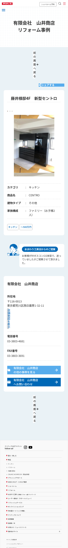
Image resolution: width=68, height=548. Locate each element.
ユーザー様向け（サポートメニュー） (20, 471)
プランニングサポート (15, 451)
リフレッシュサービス (15, 475)
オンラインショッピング (16, 479)
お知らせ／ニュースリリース (17, 500)
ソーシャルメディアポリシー (14, 516)
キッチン (11, 437)
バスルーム (11, 440)
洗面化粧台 (11, 444)
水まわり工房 (22, 467)
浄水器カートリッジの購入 (16, 483)
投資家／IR (11, 496)
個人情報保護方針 (11, 521)
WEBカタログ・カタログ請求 (17, 455)
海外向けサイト (13, 504)
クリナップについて (14, 488)
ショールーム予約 (48, 4)
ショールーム (12, 459)
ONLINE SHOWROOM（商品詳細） (19, 447)
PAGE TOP (34, 534)
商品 (9, 432)
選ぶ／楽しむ (12, 428)
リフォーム (11, 463)
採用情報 (11, 492)
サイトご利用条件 (11, 512)
